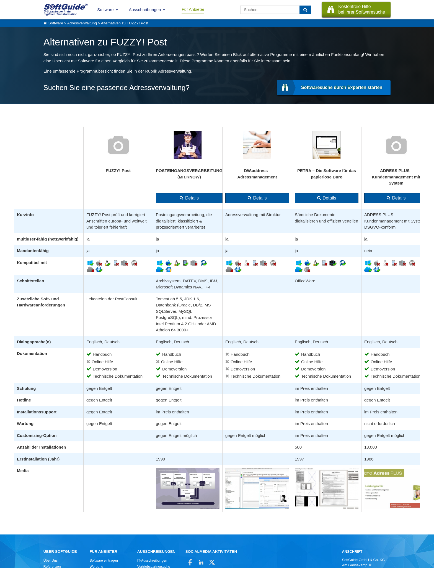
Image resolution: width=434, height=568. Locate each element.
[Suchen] (305, 10)
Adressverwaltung (82, 23)
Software (105, 9)
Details (192, 198)
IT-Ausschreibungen (152, 560)
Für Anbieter (193, 9)
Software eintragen (104, 560)
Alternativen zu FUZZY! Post (124, 23)
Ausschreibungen (145, 9)
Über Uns (50, 560)
